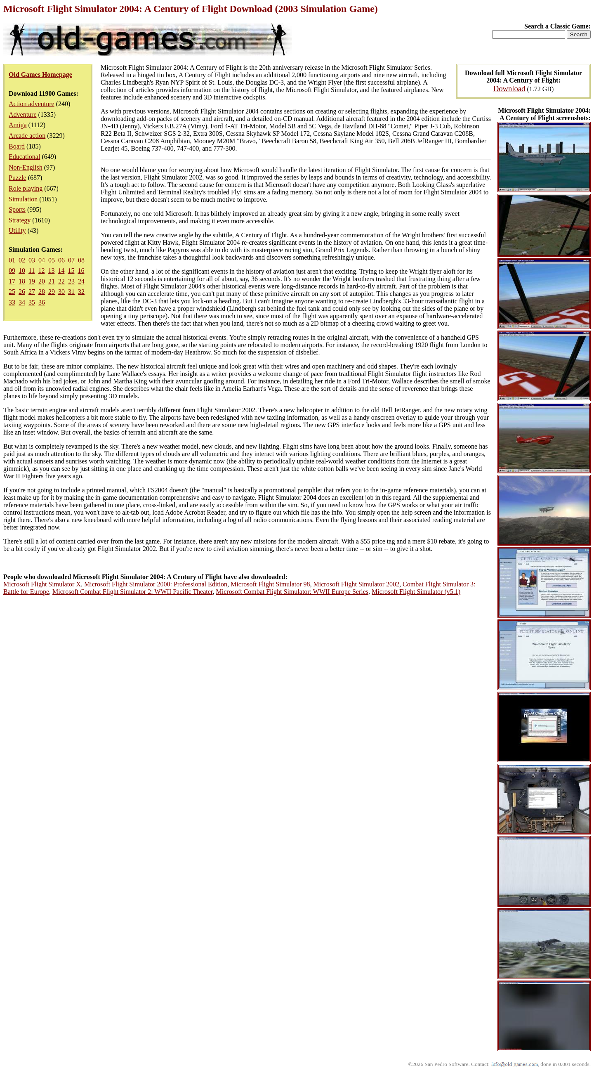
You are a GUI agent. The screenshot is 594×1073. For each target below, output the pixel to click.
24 (81, 281)
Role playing (25, 188)
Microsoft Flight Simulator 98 (270, 584)
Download (509, 88)
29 (51, 291)
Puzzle (17, 177)
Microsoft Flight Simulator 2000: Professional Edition (155, 584)
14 (61, 270)
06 (61, 260)
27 (31, 291)
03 (31, 260)
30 (61, 291)
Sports (17, 209)
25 (12, 291)
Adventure (23, 114)
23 (71, 281)
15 (71, 270)
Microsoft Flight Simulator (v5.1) (416, 591)
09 (12, 270)
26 (22, 291)
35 (31, 302)
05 (51, 260)
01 (12, 260)
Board (17, 146)
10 (22, 270)
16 (81, 270)
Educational (24, 156)
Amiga (18, 124)
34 (22, 302)
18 (22, 281)
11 (31, 270)
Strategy (20, 220)
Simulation (23, 199)
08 (81, 260)
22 (61, 281)
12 (41, 270)
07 (71, 260)
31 (71, 291)
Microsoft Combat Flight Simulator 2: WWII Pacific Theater (132, 591)
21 (51, 281)
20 (41, 281)
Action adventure (31, 103)
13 (51, 270)
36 (41, 302)
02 (22, 260)
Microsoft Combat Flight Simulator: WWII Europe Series (292, 591)
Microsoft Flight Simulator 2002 (356, 584)
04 (41, 260)
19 (31, 281)
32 (81, 291)
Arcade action (27, 135)
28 (41, 291)
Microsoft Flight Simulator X (42, 584)
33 (12, 302)
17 (12, 281)
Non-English (25, 167)
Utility (17, 230)
